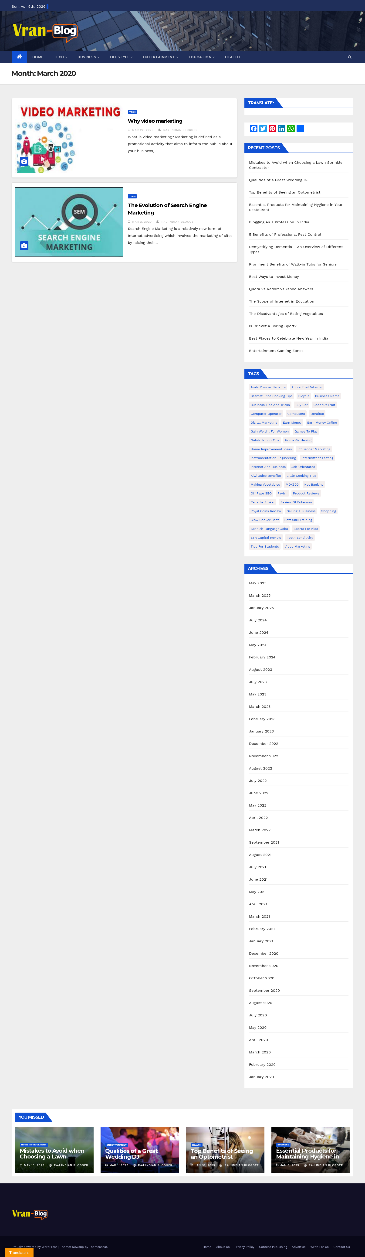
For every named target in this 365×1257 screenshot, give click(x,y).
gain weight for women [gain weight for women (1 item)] (270, 431)
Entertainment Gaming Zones (276, 350)
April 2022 (258, 817)
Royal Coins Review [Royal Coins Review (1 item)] (266, 511)
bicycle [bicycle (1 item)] (303, 396)
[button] (349, 57)
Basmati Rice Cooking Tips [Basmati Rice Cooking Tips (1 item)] (272, 396)
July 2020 (258, 1015)
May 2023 (258, 694)
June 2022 (258, 793)
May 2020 (258, 1027)
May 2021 (257, 891)
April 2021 (258, 904)
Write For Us (319, 1247)
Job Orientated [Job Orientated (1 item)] (303, 467)
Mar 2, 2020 (142, 221)
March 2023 (260, 706)
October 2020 (261, 978)
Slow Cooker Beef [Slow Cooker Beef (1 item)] (265, 520)
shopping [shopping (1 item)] (328, 511)
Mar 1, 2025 (118, 1165)
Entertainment (161, 57)
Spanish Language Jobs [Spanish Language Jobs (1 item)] (269, 529)
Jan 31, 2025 (205, 1165)
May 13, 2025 (34, 1165)
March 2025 (260, 595)
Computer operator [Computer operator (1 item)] (266, 414)
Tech (61, 57)
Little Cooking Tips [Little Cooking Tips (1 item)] (301, 475)
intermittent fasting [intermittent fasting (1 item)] (317, 458)
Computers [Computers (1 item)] (296, 414)
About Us (223, 1247)
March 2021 (259, 916)
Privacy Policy (244, 1247)
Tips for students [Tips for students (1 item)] (265, 546)
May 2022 (258, 805)
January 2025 (261, 608)
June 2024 (258, 632)
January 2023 (261, 731)
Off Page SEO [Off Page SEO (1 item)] (261, 493)
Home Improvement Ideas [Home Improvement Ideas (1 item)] (271, 449)
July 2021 (257, 867)
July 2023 (258, 682)
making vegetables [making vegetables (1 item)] (265, 484)
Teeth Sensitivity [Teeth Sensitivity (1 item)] (300, 537)
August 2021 (260, 854)
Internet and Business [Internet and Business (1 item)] (268, 467)
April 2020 (258, 1040)
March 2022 (260, 830)
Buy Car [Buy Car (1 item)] (301, 405)
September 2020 (264, 990)
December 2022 (263, 743)
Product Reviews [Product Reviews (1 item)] (306, 493)
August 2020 (260, 1003)
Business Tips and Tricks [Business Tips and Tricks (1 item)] (270, 405)
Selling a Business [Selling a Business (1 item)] (301, 511)
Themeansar (98, 1247)
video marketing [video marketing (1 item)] (297, 546)
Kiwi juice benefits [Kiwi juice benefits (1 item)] (266, 475)
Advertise (299, 1247)
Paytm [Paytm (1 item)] (282, 493)
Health (232, 57)
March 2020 (260, 1052)
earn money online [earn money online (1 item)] (322, 422)
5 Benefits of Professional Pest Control (285, 234)
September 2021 (264, 842)
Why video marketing (155, 121)
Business (89, 57)
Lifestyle (121, 57)
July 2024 (258, 620)
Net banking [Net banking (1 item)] (313, 484)
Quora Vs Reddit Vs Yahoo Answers (281, 289)
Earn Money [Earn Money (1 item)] (292, 422)
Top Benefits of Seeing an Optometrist (285, 192)
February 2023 (262, 719)
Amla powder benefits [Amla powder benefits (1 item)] (268, 387)
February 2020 (262, 1064)
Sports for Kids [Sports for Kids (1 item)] (306, 529)
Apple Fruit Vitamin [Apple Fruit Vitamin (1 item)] (306, 387)
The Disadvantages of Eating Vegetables (286, 313)
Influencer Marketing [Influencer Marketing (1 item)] (313, 449)
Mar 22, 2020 (143, 130)
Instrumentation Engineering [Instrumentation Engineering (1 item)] (273, 458)
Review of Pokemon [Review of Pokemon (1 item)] (296, 502)
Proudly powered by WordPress (35, 1247)
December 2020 (263, 953)
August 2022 (260, 768)
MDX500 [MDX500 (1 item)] (292, 484)
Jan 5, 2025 (289, 1165)
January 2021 (261, 941)
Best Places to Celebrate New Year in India (288, 338)
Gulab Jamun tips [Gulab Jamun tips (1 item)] (265, 440)
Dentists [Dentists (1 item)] (317, 414)
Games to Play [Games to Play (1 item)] (306, 431)
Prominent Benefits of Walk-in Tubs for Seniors (293, 264)
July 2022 (258, 780)
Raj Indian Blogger (178, 130)
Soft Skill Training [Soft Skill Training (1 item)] (298, 520)
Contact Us (341, 1247)
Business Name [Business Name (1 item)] (327, 396)
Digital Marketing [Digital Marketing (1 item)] (264, 422)
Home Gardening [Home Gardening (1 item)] (298, 440)
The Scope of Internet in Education (281, 301)
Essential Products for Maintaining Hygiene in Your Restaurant (307, 1156)
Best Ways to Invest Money (274, 276)
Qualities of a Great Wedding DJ (278, 180)
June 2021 (258, 879)
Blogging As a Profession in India (279, 222)
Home (38, 57)
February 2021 (262, 929)
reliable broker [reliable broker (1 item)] (263, 502)
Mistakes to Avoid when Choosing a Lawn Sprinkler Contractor (52, 1156)
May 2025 (258, 583)
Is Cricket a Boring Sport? (273, 326)
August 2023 (260, 669)
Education (202, 57)
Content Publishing (273, 1247)
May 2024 (258, 645)
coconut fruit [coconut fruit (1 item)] (324, 405)
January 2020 (261, 1077)
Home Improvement (34, 1144)
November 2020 (263, 966)
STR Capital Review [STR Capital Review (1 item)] (266, 537)
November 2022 (263, 756)
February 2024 (262, 657)
